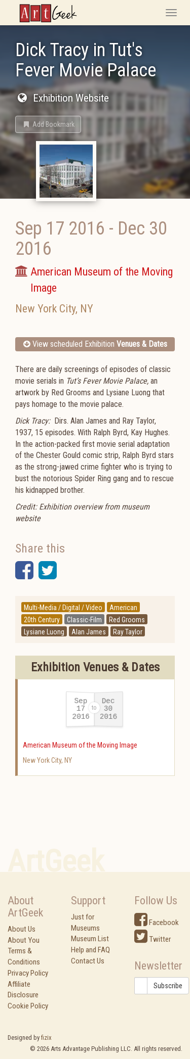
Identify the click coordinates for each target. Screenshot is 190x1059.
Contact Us (87, 960)
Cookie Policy (28, 1005)
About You (24, 940)
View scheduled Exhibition (95, 344)
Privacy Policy (28, 973)
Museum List (90, 938)
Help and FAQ (90, 949)
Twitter (152, 939)
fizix (46, 1037)
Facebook (156, 922)
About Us (21, 929)
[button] (48, 124)
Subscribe (168, 986)
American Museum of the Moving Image (80, 745)
